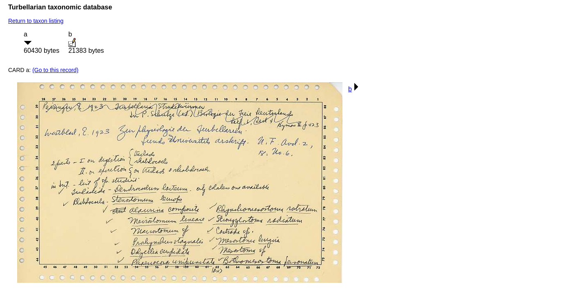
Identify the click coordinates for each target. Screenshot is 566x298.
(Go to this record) (55, 70)
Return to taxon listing (35, 21)
